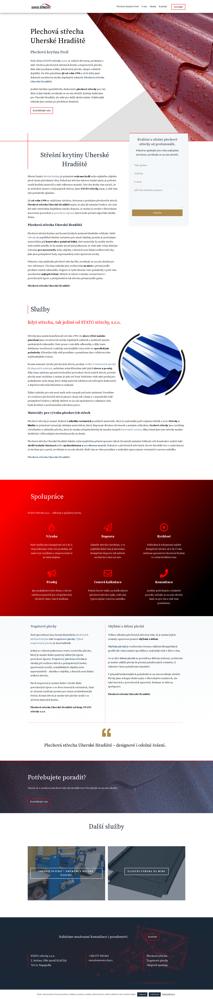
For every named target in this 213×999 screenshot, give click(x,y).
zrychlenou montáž (94, 445)
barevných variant (131, 429)
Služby (153, 6)
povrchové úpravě (64, 213)
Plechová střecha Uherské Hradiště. (49, 457)
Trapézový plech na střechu (68, 659)
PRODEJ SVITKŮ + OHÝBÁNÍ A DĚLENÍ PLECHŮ (66, 873)
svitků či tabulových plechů (100, 364)
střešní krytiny (52, 176)
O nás (144, 6)
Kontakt (163, 6)
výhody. (32, 237)
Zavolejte (178, 7)
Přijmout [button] (142, 994)
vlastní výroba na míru (147, 871)
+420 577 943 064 (99, 956)
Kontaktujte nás (42, 110)
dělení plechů (127, 658)
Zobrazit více (168, 994)
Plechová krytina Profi (128, 6)
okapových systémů (41, 368)
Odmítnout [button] (154, 994)
